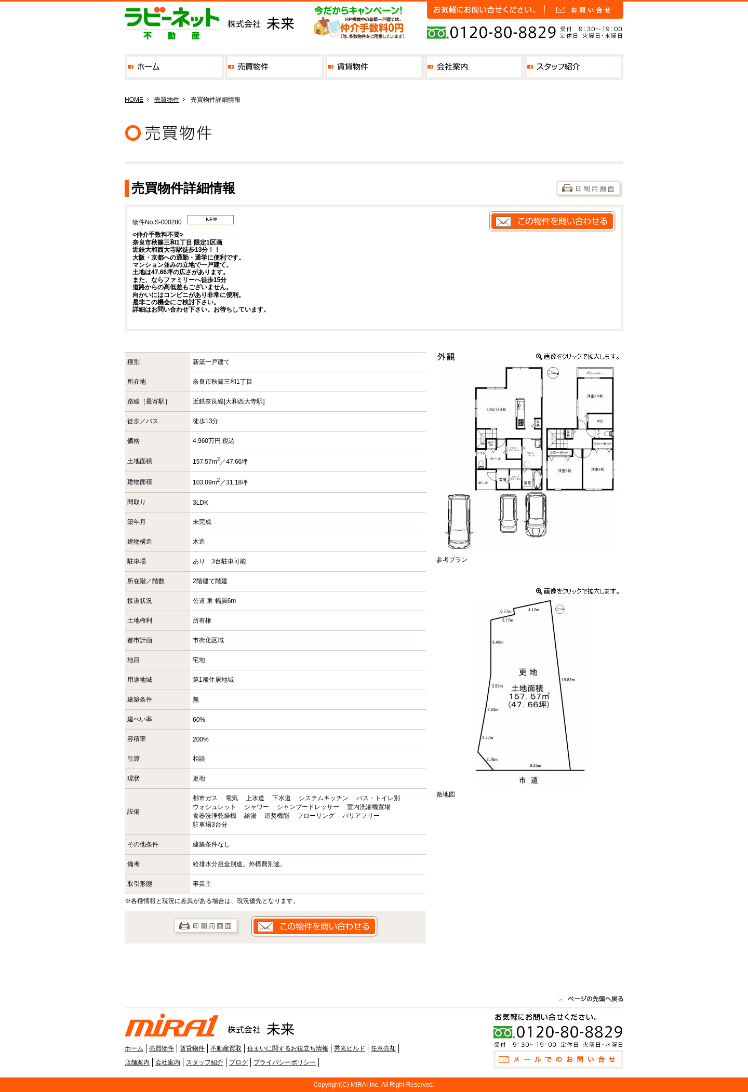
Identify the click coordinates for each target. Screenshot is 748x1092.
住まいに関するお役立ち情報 (287, 1048)
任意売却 (383, 1048)
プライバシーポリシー (284, 1062)
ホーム (174, 67)
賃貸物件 (374, 67)
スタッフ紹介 (573, 67)
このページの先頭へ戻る (590, 998)
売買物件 (274, 67)
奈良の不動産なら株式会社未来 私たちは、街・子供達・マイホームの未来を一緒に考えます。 (210, 23)
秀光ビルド (349, 1048)
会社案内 (474, 67)
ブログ (238, 1062)
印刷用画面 (589, 189)
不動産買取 (226, 1048)
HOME (134, 99)
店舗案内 (137, 1062)
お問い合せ (584, 10)
